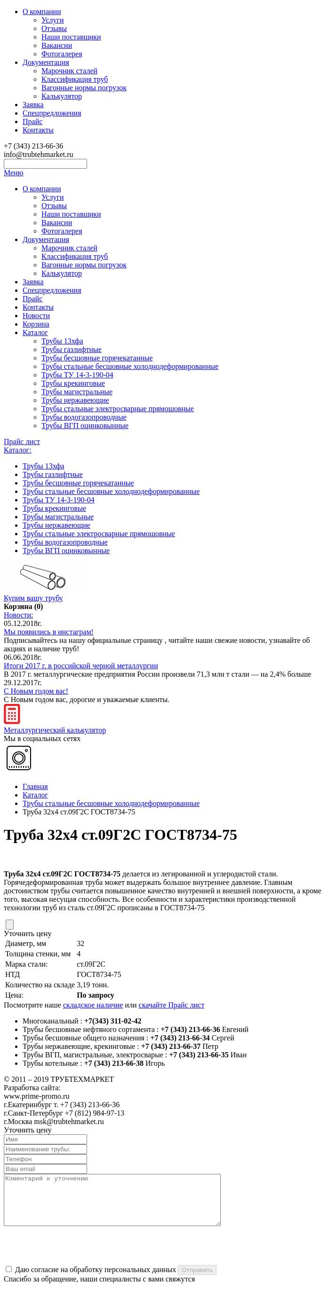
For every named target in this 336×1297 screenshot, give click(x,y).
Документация (46, 62)
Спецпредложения (52, 113)
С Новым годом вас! (36, 691)
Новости (36, 316)
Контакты (38, 130)
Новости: (18, 615)
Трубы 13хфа (62, 341)
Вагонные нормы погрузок (84, 88)
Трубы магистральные (76, 392)
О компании (42, 12)
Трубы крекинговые (73, 383)
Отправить (197, 1279)
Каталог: (18, 450)
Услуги (52, 20)
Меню (14, 173)
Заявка (33, 105)
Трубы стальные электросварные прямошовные (117, 409)
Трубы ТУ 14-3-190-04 (77, 375)
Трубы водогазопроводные (84, 417)
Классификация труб (74, 79)
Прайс (32, 121)
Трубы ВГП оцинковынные (84, 426)
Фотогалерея (61, 54)
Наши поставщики (71, 37)
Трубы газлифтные (71, 349)
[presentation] (75, 1256)
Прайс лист (22, 441)
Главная (35, 786)
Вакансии (56, 45)
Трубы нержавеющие (75, 400)
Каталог (35, 332)
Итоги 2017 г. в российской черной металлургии (81, 666)
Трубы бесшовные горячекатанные (97, 358)
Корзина (36, 324)
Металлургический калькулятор (55, 726)
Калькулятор (61, 96)
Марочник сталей (69, 71)
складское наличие (93, 1005)
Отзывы (54, 28)
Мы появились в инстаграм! (49, 632)
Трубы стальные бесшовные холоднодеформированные (129, 366)
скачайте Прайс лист (172, 1005)
